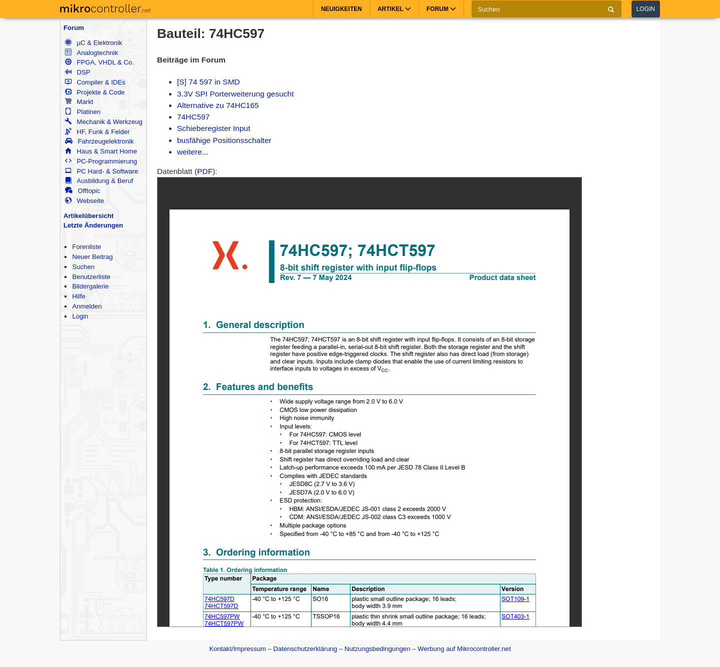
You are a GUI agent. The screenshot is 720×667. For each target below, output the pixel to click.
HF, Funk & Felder (97, 132)
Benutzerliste (91, 276)
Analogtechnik (91, 52)
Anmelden (87, 306)
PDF (204, 171)
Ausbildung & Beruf (99, 180)
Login (645, 9)
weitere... (192, 152)
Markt (79, 102)
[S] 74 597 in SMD (208, 82)
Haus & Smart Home (101, 151)
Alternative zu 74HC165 (218, 105)
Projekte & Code (94, 92)
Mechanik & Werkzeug (103, 122)
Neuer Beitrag (92, 256)
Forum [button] (441, 9)
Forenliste (86, 246)
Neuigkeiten (341, 9)
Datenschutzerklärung (305, 648)
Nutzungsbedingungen (377, 648)
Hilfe (78, 296)
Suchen (83, 266)
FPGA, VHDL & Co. (99, 62)
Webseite (84, 200)
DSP (77, 72)
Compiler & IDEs (95, 82)
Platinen (82, 112)
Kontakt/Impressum (237, 648)
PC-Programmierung (101, 161)
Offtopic (82, 190)
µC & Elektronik (93, 42)
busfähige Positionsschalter (224, 140)
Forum (74, 28)
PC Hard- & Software (101, 171)
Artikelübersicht (89, 216)
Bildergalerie (90, 286)
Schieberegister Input (213, 128)
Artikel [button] (394, 9)
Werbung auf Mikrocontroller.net (464, 648)
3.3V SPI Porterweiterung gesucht (235, 94)
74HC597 (193, 116)
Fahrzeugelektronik (99, 141)
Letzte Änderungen (93, 225)
